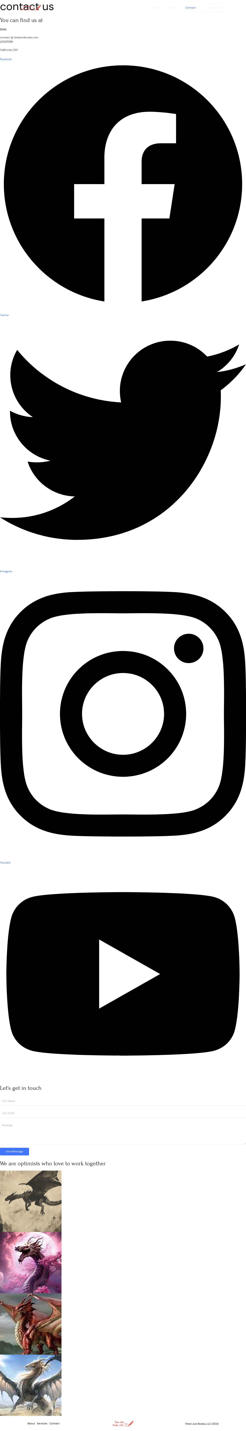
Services (175, 7)
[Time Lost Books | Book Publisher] (30, 7)
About (161, 7)
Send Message (14, 1151)
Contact (191, 7)
